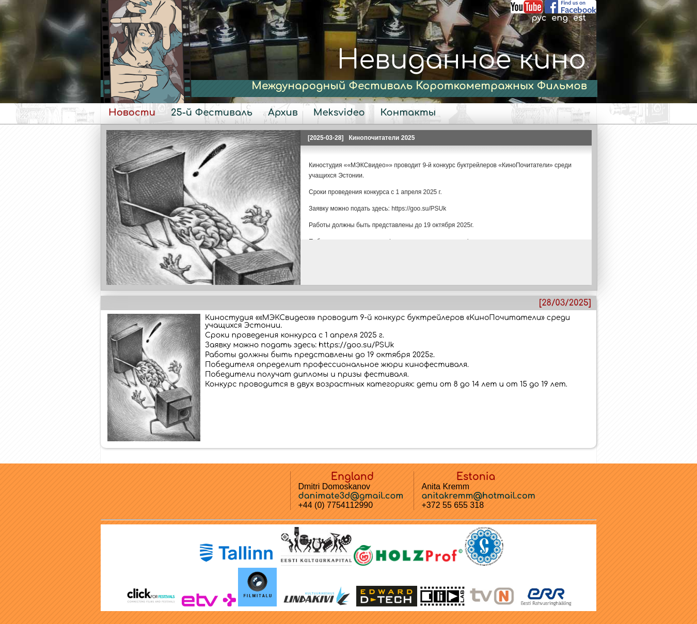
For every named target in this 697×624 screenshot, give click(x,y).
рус (538, 18)
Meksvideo (339, 112)
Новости (131, 112)
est (579, 18)
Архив (283, 112)
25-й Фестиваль (211, 112)
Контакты (408, 112)
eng (559, 18)
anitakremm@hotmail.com (478, 496)
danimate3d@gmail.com (351, 496)
